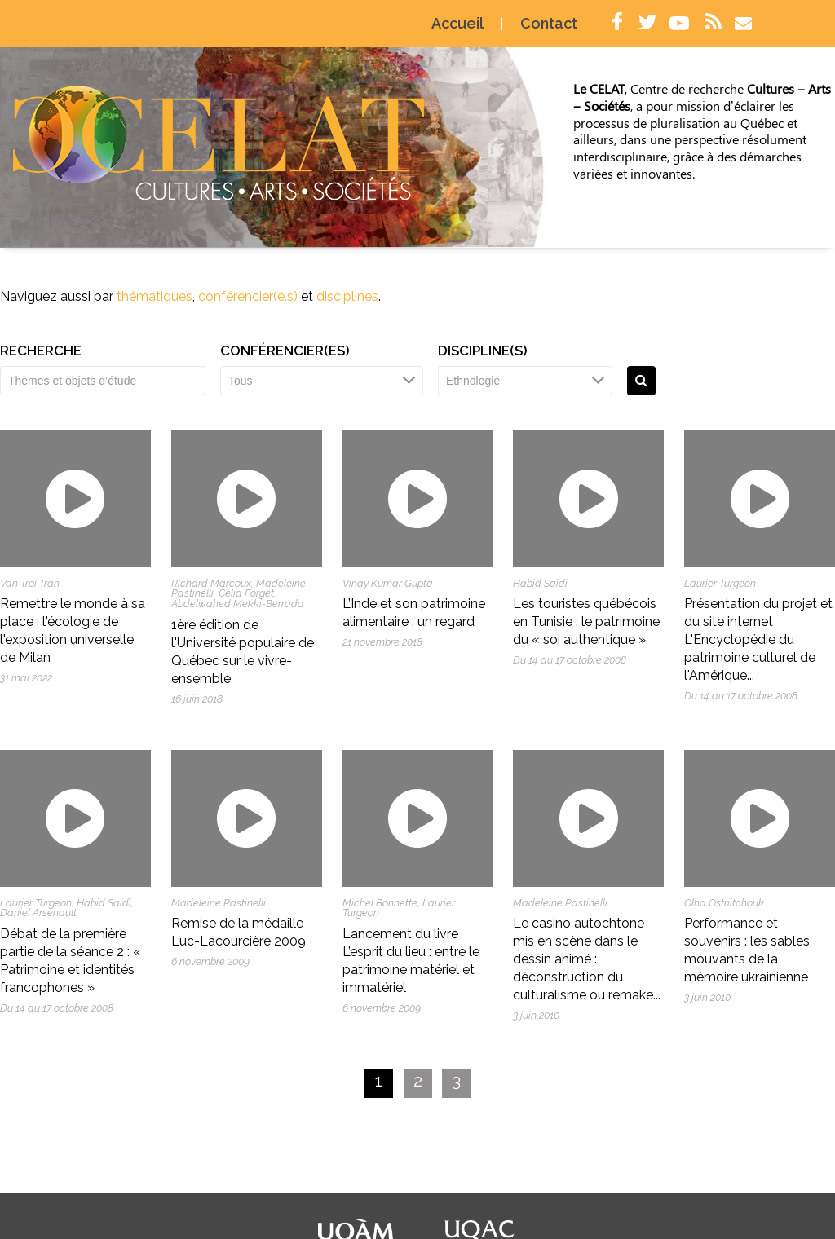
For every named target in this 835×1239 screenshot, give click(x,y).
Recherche (41, 351)
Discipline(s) (483, 351)
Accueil (462, 25)
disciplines (347, 296)
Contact (553, 25)
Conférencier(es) (285, 351)
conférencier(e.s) (248, 296)
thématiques (154, 296)
